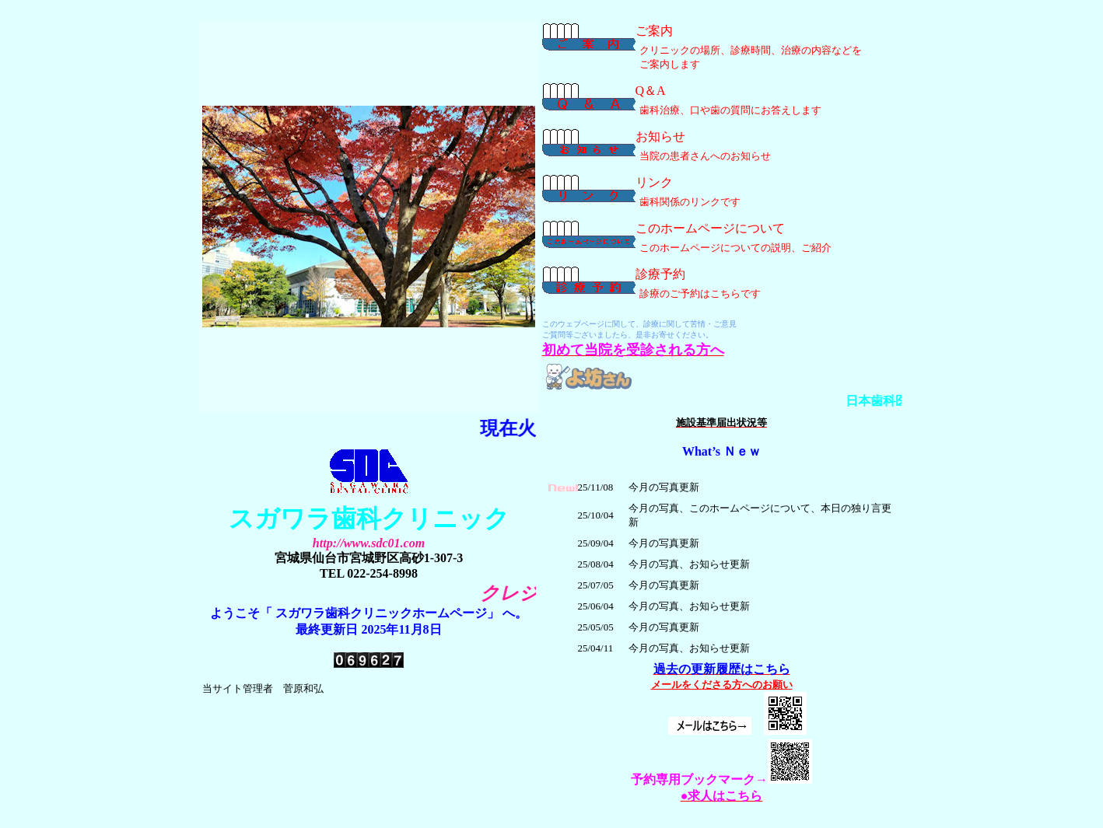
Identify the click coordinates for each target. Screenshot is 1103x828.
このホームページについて (710, 228)
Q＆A (651, 90)
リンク (654, 182)
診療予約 (660, 274)
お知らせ (660, 136)
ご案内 (654, 30)
